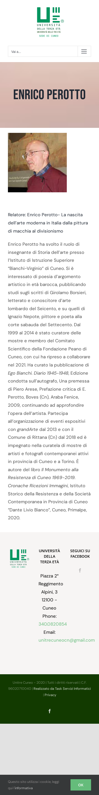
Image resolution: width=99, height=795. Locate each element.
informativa (24, 788)
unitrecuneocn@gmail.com (67, 640)
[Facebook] (80, 570)
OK (80, 784)
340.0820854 (53, 624)
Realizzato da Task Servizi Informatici (62, 688)
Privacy (50, 695)
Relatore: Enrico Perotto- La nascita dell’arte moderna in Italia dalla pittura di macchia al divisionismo (48, 223)
